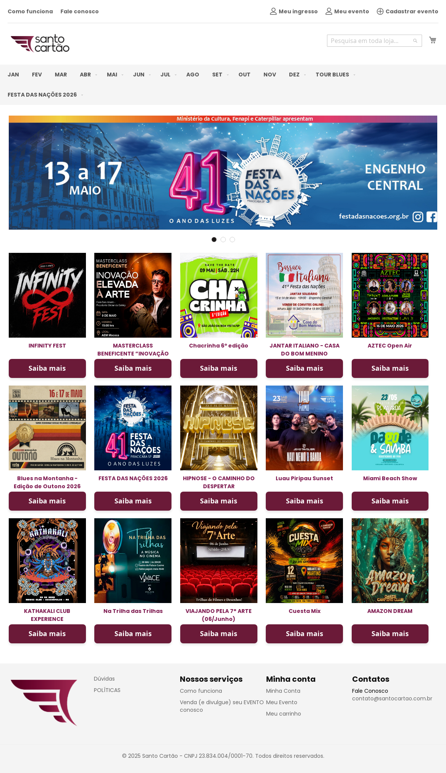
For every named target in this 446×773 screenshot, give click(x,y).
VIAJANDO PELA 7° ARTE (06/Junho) (219, 615)
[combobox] (374, 41)
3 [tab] (232, 239)
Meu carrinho (283, 713)
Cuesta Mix (305, 611)
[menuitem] (13, 75)
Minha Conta (283, 691)
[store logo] (40, 43)
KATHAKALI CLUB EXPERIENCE (47, 615)
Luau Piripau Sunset (304, 478)
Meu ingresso (294, 11)
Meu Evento (281, 702)
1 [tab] (214, 239)
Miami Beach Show (390, 478)
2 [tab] (223, 239)
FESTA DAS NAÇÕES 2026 (133, 478)
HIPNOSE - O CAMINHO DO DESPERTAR (219, 482)
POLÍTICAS (107, 690)
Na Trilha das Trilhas (133, 611)
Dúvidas (104, 679)
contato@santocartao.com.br (392, 698)
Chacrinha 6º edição (218, 345)
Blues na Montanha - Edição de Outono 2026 (47, 482)
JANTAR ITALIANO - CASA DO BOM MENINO (305, 349)
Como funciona (30, 11)
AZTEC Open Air (390, 345)
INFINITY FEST (47, 345)
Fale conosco (79, 11)
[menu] (223, 85)
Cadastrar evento (407, 11)
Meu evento (347, 11)
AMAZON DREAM (390, 611)
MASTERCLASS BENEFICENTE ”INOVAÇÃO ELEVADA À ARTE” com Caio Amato (133, 357)
